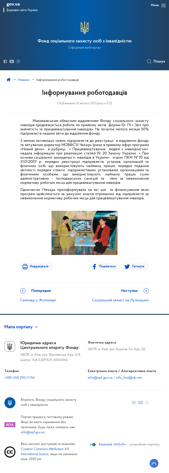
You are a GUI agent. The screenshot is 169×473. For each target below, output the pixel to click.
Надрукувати (38, 266)
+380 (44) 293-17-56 (19, 378)
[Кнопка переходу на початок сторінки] (152, 463)
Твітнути (138, 266)
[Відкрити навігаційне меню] (163, 5)
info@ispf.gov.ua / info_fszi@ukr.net (115, 378)
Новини (23, 80)
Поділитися (108, 266)
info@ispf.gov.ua (32, 432)
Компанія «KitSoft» (112, 444)
